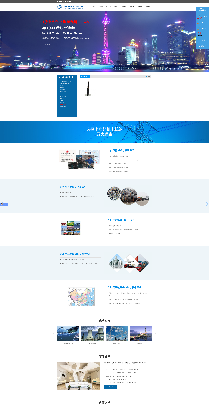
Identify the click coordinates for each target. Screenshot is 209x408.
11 (88, 97)
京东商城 (202, 16)
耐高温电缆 (62, 102)
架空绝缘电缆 (63, 91)
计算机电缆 (62, 89)
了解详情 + (110, 386)
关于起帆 (92, 6)
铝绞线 (61, 94)
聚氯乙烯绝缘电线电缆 (65, 83)
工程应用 (132, 6)
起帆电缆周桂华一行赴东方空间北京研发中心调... (125, 382)
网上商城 (108, 6)
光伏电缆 (62, 100)
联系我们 (148, 6)
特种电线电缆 (63, 106)
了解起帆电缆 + (47, 44)
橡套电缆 (62, 98)
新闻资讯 (124, 6)
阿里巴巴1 (202, 22)
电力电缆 (62, 85)
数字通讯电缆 (63, 96)
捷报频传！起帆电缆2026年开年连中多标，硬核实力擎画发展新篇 (125, 363)
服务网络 (140, 6)
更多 (149, 76)
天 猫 (202, 34)
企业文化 (100, 6)
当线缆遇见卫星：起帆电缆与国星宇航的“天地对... (125, 373)
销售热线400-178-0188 (202, 9)
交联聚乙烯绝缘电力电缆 (65, 81)
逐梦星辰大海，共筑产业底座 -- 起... (122, 376)
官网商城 (202, 40)
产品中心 (116, 6)
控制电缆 (62, 87)
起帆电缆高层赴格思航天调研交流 (121, 379)
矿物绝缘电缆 (63, 104)
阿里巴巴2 (202, 28)
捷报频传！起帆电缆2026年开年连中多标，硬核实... (125, 369)
